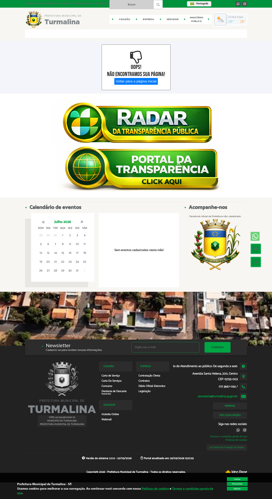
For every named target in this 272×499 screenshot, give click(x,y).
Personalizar (237, 484)
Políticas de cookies (236, 440)
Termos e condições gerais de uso (228, 436)
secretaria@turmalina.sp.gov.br (218, 396)
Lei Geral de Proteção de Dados (227, 447)
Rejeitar (237, 489)
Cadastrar (217, 347)
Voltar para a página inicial (136, 81)
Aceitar (237, 479)
